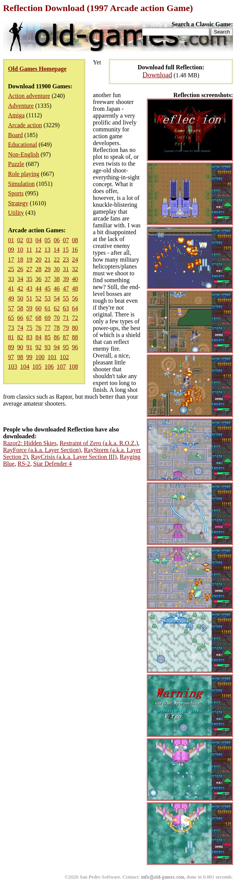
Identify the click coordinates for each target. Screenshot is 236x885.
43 (29, 288)
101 (52, 357)
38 (57, 279)
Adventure (21, 105)
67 (29, 318)
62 (57, 308)
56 (75, 298)
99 (29, 357)
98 (20, 357)
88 (75, 337)
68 (38, 318)
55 (66, 298)
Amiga (16, 115)
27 (29, 269)
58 (20, 308)
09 (11, 249)
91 (29, 347)
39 (66, 279)
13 (47, 249)
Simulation (21, 184)
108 (73, 366)
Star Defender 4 (52, 463)
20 (38, 259)
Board (15, 135)
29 (48, 269)
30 (57, 269)
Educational (22, 144)
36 (38, 279)
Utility (16, 212)
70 (57, 318)
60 (38, 308)
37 (48, 279)
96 (75, 347)
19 (29, 259)
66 (20, 318)
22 (57, 259)
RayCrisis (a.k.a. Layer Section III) (73, 457)
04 (38, 240)
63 (66, 308)
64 (75, 308)
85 (48, 337)
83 (29, 337)
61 (48, 308)
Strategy (18, 203)
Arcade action (25, 125)
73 (11, 327)
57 (11, 308)
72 (75, 318)
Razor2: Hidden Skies (29, 443)
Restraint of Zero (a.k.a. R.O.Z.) (98, 443)
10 (20, 249)
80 (75, 327)
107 (61, 366)
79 (66, 327)
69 (48, 318)
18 (20, 259)
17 (11, 259)
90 (20, 347)
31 (66, 269)
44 (38, 288)
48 (75, 288)
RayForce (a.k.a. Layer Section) (42, 450)
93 (48, 347)
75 (29, 327)
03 (29, 240)
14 (56, 249)
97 (11, 357)
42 (20, 288)
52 (38, 298)
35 (29, 279)
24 (75, 259)
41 (11, 288)
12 (38, 249)
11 (29, 249)
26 (20, 269)
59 (29, 308)
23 (66, 259)
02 (20, 240)
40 (75, 279)
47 (66, 288)
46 (57, 288)
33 (11, 279)
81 (11, 337)
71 (66, 318)
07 (66, 240)
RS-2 (24, 463)
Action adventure (29, 96)
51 (29, 298)
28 (38, 269)
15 (65, 249)
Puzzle (16, 164)
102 (64, 357)
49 (11, 298)
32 (75, 269)
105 (36, 366)
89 (11, 347)
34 (20, 279)
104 (24, 366)
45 (48, 288)
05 (48, 240)
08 (75, 240)
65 (11, 318)
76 (38, 327)
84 (38, 337)
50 (20, 298)
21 (48, 259)
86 (57, 337)
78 (57, 327)
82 (20, 337)
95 (66, 347)
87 (66, 337)
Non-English (23, 154)
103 (12, 366)
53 (48, 298)
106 (49, 366)
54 (57, 298)
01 (11, 240)
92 (38, 347)
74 (20, 327)
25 (11, 269)
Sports (16, 193)
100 (40, 357)
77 (48, 327)
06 (57, 240)
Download (157, 75)
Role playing (23, 174)
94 (57, 347)
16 (75, 249)
